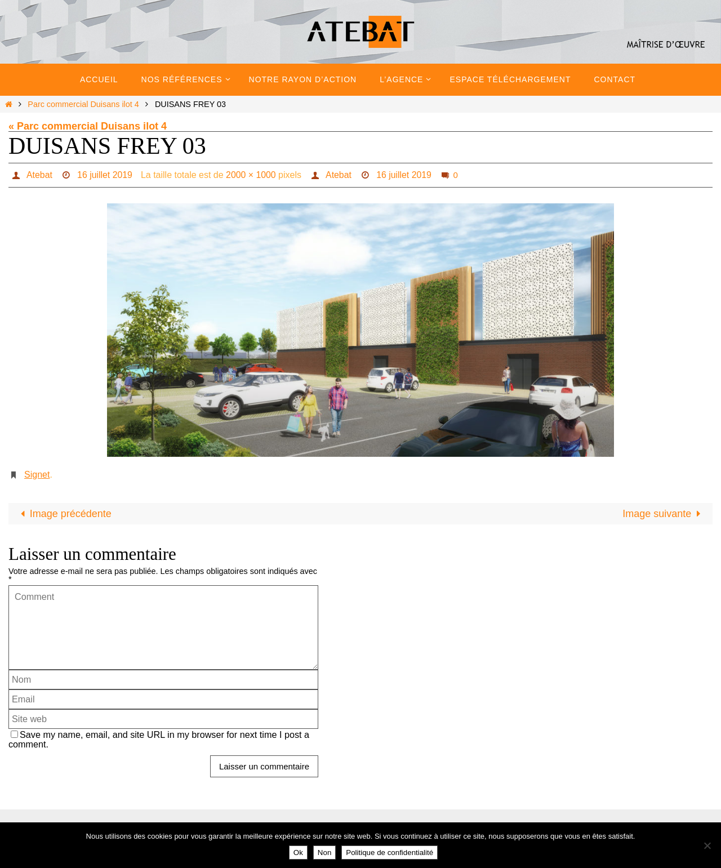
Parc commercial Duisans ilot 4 (83, 104)
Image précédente (64, 513)
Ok (298, 852)
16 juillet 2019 (105, 175)
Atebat (39, 175)
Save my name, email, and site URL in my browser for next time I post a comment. (158, 739)
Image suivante (663, 513)
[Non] (707, 845)
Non (324, 852)
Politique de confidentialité (389, 852)
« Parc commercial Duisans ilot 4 (87, 126)
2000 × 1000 (251, 175)
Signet (37, 474)
